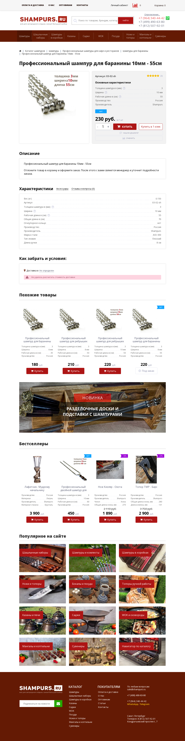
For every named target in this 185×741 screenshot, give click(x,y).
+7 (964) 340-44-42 (152, 18)
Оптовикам (65, 5)
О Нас (51, 5)
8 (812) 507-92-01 (147, 718)
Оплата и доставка (33, 5)
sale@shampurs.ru (136, 689)
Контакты (82, 5)
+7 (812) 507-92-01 (152, 26)
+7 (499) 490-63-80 (152, 22)
